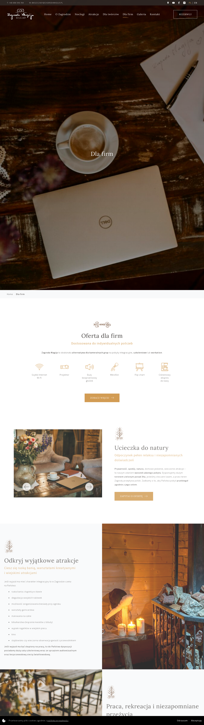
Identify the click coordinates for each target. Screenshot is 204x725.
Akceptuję (196, 720)
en (195, 2)
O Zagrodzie (63, 14)
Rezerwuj (185, 14)
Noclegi (80, 14)
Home (48, 14)
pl (190, 2)
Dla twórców (111, 14)
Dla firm (128, 14)
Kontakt (155, 14)
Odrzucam (182, 720)
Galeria (141, 14)
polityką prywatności (57, 720)
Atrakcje (93, 14)
